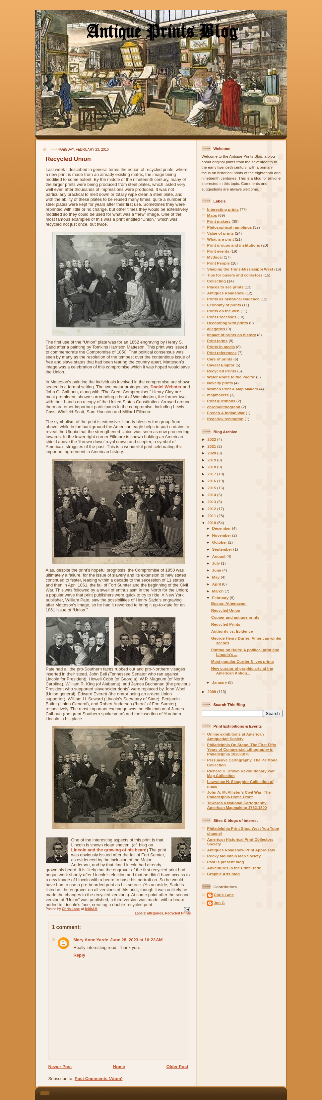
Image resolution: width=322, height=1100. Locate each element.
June (217, 570)
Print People (218, 263)
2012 (212, 509)
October (220, 542)
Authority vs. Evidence (232, 631)
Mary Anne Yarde (91, 939)
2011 (212, 515)
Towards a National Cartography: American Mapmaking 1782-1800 (237, 805)
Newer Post (60, 1066)
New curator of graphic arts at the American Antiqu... (242, 670)
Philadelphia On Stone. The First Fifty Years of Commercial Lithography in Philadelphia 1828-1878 (241, 749)
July (216, 563)
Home (119, 1066)
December (222, 528)
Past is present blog (225, 862)
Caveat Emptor (221, 365)
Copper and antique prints (235, 617)
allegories (155, 913)
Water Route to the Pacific (231, 377)
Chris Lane (224, 895)
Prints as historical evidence (233, 299)
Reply (79, 955)
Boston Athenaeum (229, 603)
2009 (212, 691)
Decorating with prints (227, 323)
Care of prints (219, 359)
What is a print (220, 239)
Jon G (219, 903)
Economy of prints (224, 305)
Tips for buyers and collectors (235, 275)
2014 (212, 495)
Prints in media (221, 347)
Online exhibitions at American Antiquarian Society (235, 736)
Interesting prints (223, 209)
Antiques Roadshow (225, 293)
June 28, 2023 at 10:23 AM (136, 939)
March (218, 591)
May (216, 577)
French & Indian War (226, 413)
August (219, 556)
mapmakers (218, 395)
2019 (212, 460)
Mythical (215, 257)
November (222, 535)
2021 (212, 446)
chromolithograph (223, 407)
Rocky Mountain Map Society (234, 856)
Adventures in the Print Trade (234, 868)
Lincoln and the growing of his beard (109, 849)
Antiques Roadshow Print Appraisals (241, 850)
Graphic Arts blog (223, 874)
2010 (212, 522)
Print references (222, 353)
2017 (212, 474)
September (222, 549)
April (217, 584)
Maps (212, 215)
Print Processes (221, 317)
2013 (212, 502)
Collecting (216, 281)
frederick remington (225, 419)
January (220, 682)
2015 (212, 488)
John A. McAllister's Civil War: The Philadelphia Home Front (239, 794)
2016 (212, 481)
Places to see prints (225, 287)
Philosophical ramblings (229, 227)
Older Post (177, 1066)
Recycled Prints (178, 913)
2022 (212, 439)
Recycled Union (225, 610)
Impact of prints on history (231, 335)
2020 (212, 453)
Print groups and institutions (233, 245)
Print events (218, 251)
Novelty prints (220, 383)
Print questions (221, 401)
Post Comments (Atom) (98, 1078)
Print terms (217, 341)
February (221, 597)
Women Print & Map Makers (232, 389)
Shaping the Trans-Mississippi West (240, 269)
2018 (212, 467)
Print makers (219, 221)
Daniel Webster (166, 386)
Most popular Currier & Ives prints (242, 661)
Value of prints (220, 233)
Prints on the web (223, 311)
